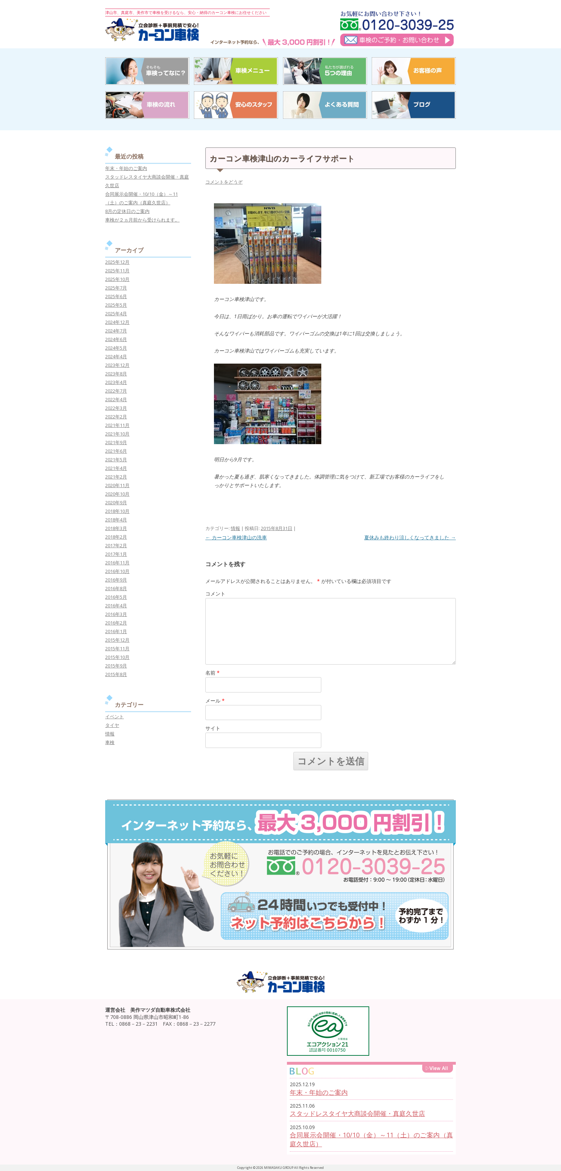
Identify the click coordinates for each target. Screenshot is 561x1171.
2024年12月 (117, 322)
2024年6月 (116, 339)
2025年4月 (116, 313)
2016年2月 (116, 622)
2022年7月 (116, 391)
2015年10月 (117, 657)
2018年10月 (117, 511)
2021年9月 (116, 442)
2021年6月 (116, 451)
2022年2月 (116, 416)
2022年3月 (116, 408)
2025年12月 (117, 262)
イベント (114, 716)
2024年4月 (116, 356)
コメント (215, 593)
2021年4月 (116, 468)
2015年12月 (117, 640)
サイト (212, 728)
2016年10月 (117, 571)
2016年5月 (116, 597)
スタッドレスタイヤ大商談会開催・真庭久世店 (357, 1113)
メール (215, 700)
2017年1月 (116, 554)
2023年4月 (116, 382)
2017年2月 (116, 545)
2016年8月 (116, 588)
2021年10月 (117, 434)
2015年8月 (116, 674)
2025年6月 (116, 296)
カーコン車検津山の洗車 (236, 537)
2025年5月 (116, 305)
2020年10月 (117, 494)
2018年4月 (116, 519)
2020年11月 (117, 485)
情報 (235, 528)
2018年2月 (116, 537)
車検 (109, 742)
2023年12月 (117, 365)
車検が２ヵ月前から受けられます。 (142, 220)
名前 (212, 672)
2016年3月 (116, 614)
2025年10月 (117, 279)
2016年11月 (117, 562)
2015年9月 (116, 665)
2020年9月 (116, 502)
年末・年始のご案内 (126, 168)
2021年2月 (116, 476)
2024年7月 (116, 330)
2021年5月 (116, 459)
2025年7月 (116, 288)
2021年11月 (117, 425)
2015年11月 (117, 648)
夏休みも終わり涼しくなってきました (410, 537)
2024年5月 (116, 348)
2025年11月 (117, 270)
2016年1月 (116, 631)
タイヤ (112, 725)
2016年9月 (116, 580)
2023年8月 (116, 373)
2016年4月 (116, 605)
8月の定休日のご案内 (127, 211)
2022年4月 (116, 399)
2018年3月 (116, 528)
